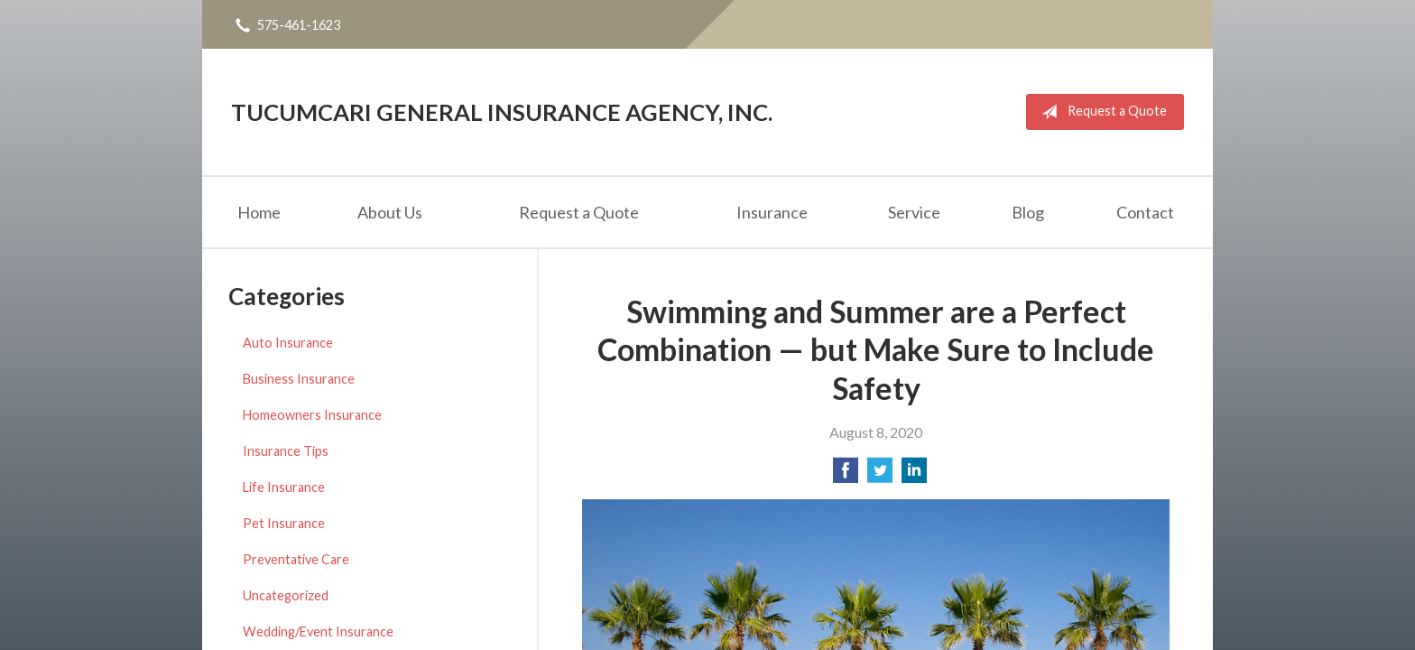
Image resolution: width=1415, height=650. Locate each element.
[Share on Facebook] (845, 475)
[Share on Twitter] (879, 475)
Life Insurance (284, 487)
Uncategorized (285, 595)
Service (914, 212)
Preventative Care (296, 559)
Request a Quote (1100, 112)
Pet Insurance (284, 523)
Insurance (772, 212)
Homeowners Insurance (312, 414)
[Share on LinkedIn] (914, 475)
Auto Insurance (288, 342)
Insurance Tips (285, 451)
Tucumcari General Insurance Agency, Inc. (501, 111)
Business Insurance (299, 378)
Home (259, 212)
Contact (1145, 212)
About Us (389, 212)
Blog (1028, 212)
